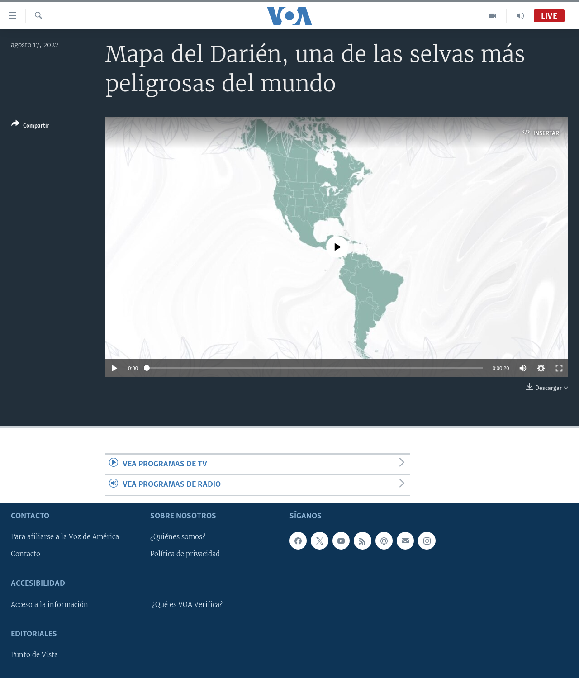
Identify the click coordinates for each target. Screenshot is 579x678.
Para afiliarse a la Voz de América (65, 537)
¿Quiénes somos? (177, 537)
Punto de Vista (34, 655)
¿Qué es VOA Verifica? (187, 604)
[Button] (30, 126)
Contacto (25, 554)
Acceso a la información (49, 604)
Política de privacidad (185, 554)
